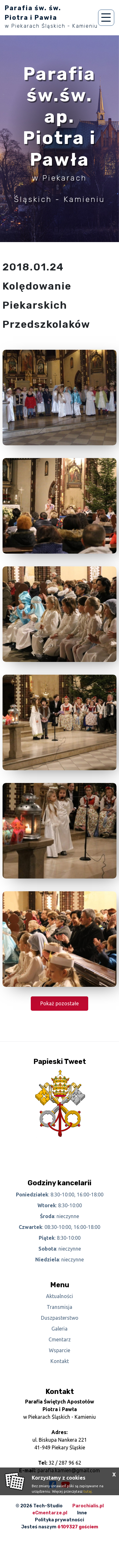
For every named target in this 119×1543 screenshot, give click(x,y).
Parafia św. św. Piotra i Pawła (51, 16)
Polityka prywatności (59, 1520)
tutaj (87, 1491)
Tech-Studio (48, 1506)
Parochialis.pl (88, 1506)
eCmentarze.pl (49, 1513)
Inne (82, 1513)
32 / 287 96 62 (65, 1463)
